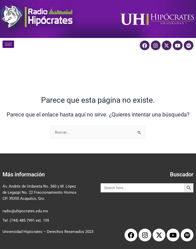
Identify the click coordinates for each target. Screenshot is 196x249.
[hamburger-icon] (8, 44)
